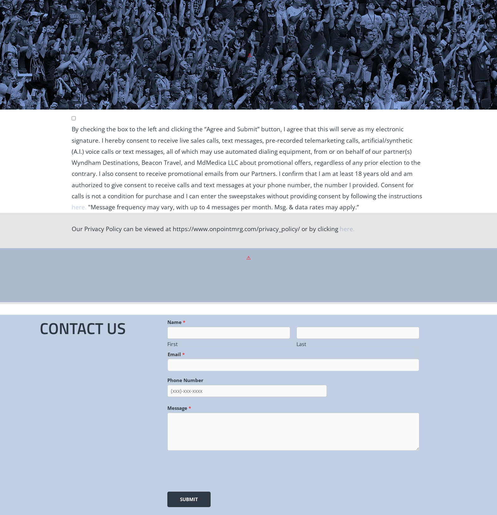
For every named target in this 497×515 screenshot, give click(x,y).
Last (301, 344)
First (172, 344)
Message (179, 408)
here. (79, 207)
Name (176, 322)
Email (176, 354)
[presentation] (215, 470)
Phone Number (185, 380)
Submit (189, 499)
